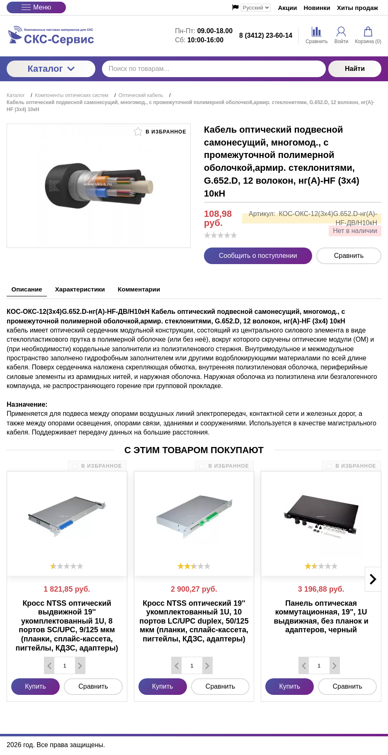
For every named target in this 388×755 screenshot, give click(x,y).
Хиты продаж (357, 7)
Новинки (317, 7)
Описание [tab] (29, 289)
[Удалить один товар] (49, 664)
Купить (35, 685)
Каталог (50, 68)
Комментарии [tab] (155, 289)
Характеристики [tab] (89, 289)
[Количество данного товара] (64, 664)
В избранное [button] (160, 131)
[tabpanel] (194, 367)
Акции (287, 7)
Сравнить (349, 255)
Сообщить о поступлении (258, 255)
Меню (36, 7)
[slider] (220, 235)
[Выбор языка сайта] (256, 8)
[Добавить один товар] (80, 664)
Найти (355, 68)
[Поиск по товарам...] (214, 69)
